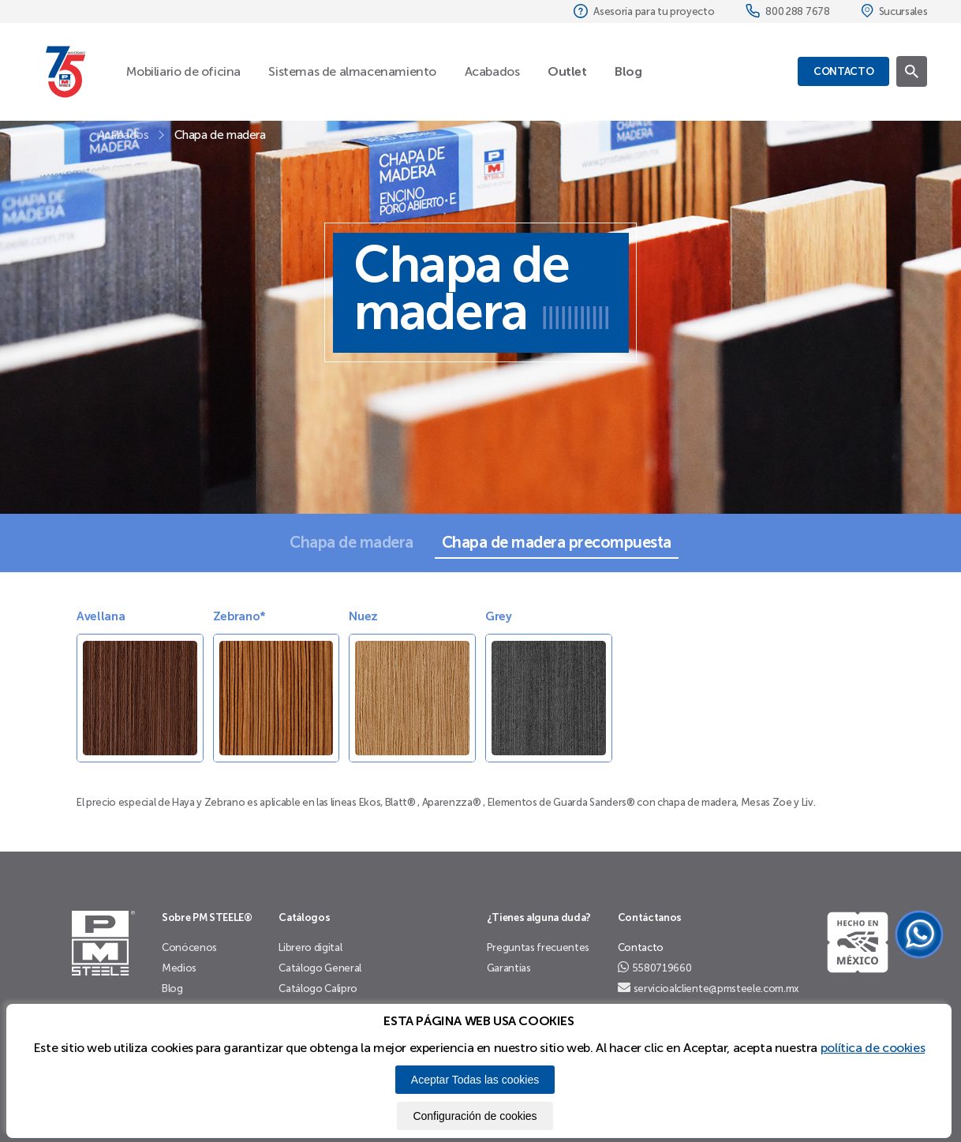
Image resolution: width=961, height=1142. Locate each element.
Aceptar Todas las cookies (475, 1079)
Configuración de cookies (475, 1116)
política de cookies (873, 1047)
